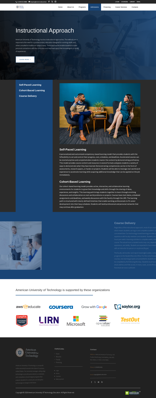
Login (46, 370)
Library (46, 373)
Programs (82, 7)
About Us (70, 7)
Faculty (46, 360)
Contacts (135, 7)
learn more (24, 59)
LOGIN (117, 2)
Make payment (47, 378)
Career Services (121, 7)
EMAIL (138, 2)
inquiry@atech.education (72, 373)
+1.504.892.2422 (71, 367)
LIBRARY (132, 2)
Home (60, 7)
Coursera (46, 375)
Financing (107, 7)
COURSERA (124, 2)
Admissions (94, 7)
